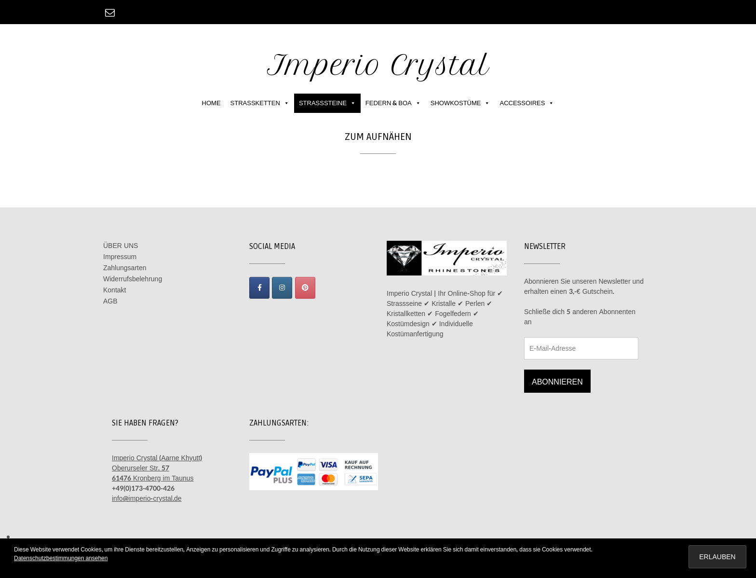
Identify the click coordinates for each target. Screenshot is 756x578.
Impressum (119, 257)
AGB (110, 301)
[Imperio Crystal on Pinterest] (305, 288)
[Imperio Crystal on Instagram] (282, 288)
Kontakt (114, 290)
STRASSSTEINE (327, 103)
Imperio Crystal (378, 65)
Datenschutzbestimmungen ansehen (61, 558)
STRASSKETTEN (259, 103)
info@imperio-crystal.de (147, 499)
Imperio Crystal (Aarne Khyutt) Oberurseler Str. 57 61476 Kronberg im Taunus (157, 468)
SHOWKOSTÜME (460, 103)
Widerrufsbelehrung (132, 279)
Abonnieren (557, 382)
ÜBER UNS (120, 246)
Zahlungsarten (125, 268)
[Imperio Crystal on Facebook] (259, 288)
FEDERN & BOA (393, 103)
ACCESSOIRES (527, 103)
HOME (211, 103)
